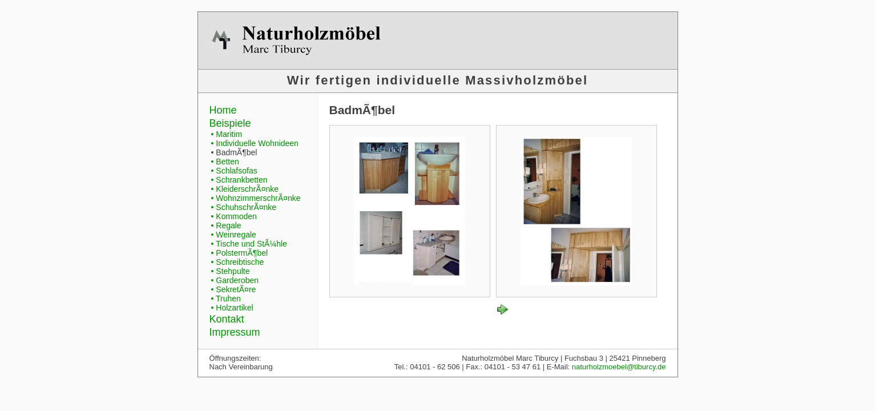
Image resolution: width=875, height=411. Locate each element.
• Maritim (227, 134)
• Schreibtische (237, 262)
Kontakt (226, 319)
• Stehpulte (230, 271)
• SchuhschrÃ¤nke (244, 207)
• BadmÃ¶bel (234, 152)
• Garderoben (235, 280)
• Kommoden (234, 216)
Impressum (234, 332)
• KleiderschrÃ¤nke (245, 189)
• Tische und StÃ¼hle (249, 243)
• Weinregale (233, 234)
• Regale (226, 225)
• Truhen (226, 298)
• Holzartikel (232, 307)
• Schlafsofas (234, 170)
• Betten (225, 161)
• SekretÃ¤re (233, 289)
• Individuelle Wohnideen (255, 143)
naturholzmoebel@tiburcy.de (619, 366)
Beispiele (230, 123)
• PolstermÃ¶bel (239, 252)
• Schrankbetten (239, 179)
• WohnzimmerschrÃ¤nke (256, 198)
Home (223, 110)
